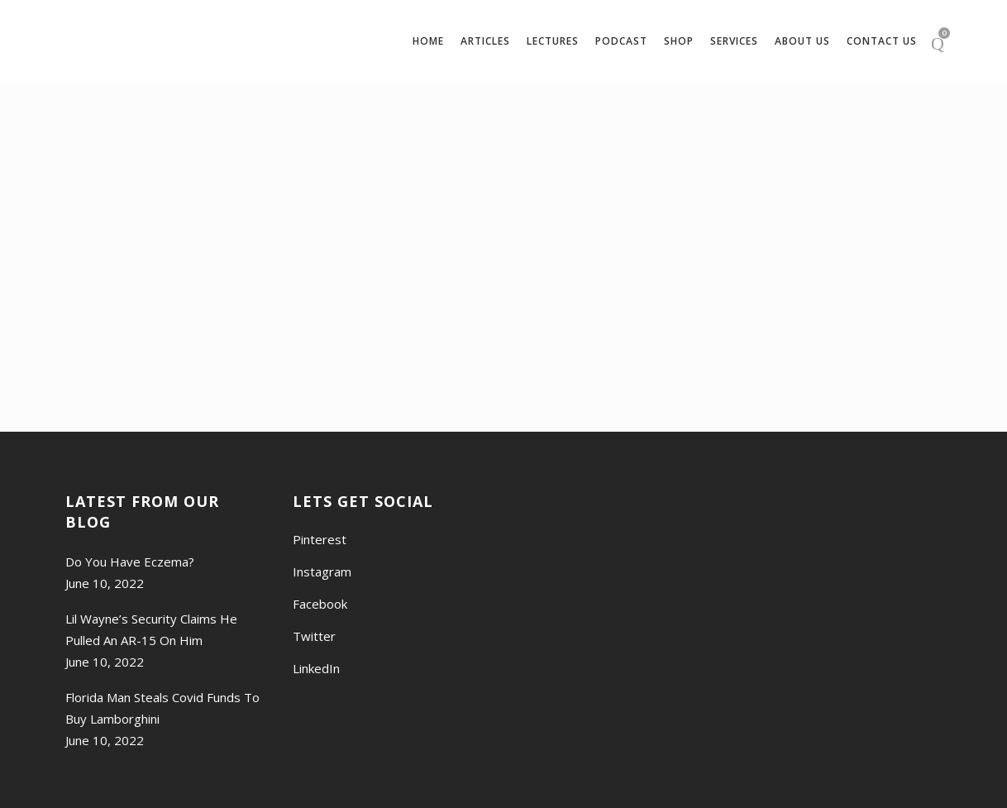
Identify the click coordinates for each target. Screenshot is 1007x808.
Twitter (314, 636)
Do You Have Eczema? (129, 561)
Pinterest (319, 539)
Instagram (322, 571)
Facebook (320, 603)
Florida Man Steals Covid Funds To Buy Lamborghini (162, 708)
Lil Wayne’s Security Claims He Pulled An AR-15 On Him (151, 629)
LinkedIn (316, 668)
